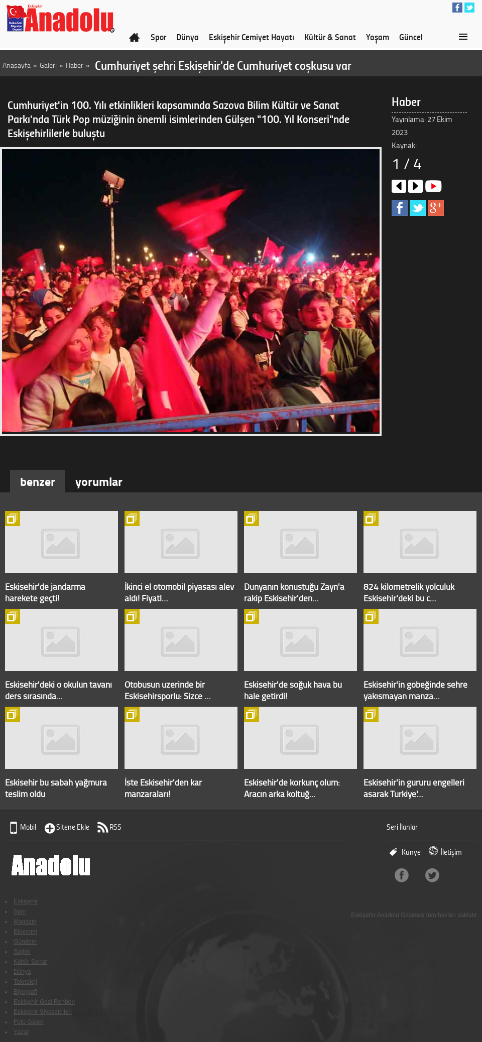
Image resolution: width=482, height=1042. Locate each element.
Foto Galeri (28, 1021)
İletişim (451, 852)
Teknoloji (25, 981)
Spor (158, 37)
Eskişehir (26, 901)
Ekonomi (25, 931)
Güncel (411, 37)
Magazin (25, 921)
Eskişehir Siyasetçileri (43, 1011)
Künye (411, 852)
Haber (74, 65)
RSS (115, 827)
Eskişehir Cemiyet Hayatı (251, 37)
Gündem (25, 941)
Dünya (187, 37)
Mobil (28, 827)
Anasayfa (17, 65)
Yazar (21, 1031)
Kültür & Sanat (330, 37)
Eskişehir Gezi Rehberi (44, 1001)
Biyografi (25, 991)
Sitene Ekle (72, 827)
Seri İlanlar (402, 827)
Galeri (48, 65)
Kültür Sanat (30, 961)
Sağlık (22, 951)
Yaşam (377, 37)
